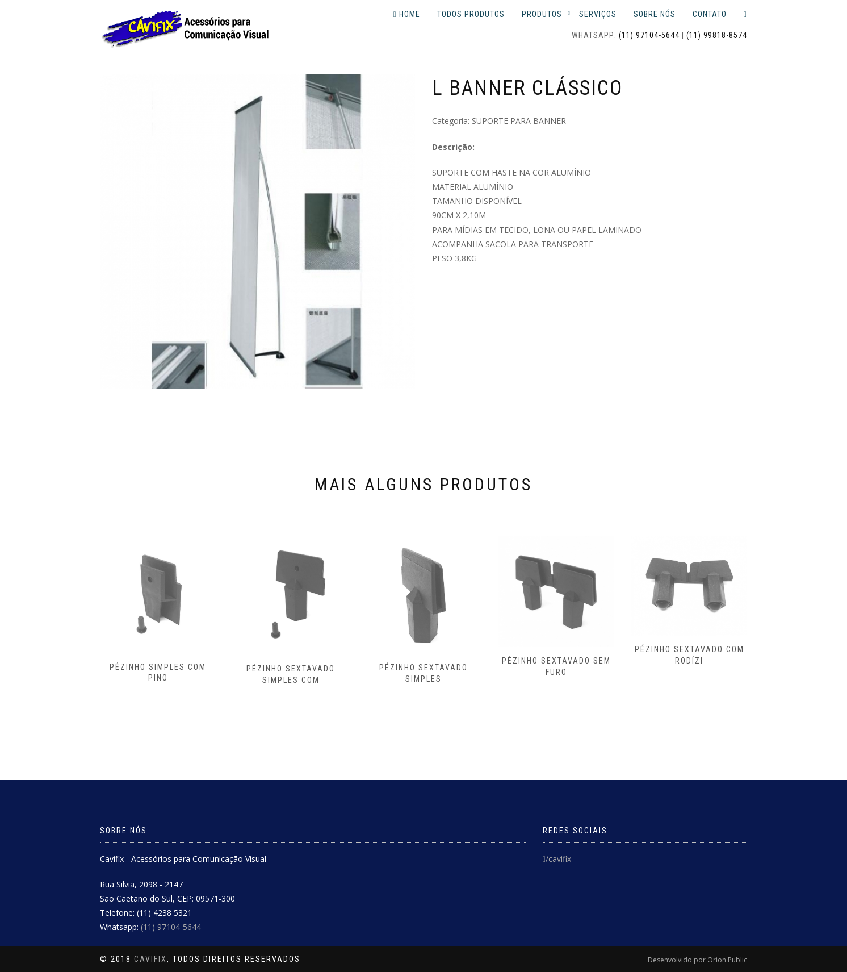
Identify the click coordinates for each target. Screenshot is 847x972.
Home (406, 14)
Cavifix (150, 958)
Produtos (542, 14)
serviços (598, 14)
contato (710, 14)
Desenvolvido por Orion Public (697, 960)
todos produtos (471, 14)
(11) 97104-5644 (649, 35)
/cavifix (557, 858)
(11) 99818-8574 (716, 35)
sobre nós (655, 14)
